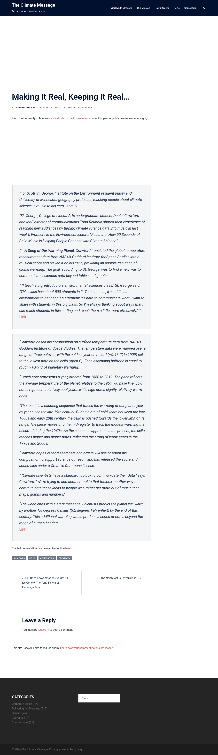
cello (32, 558)
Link (22, 317)
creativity (64, 558)
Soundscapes (20, 722)
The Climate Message (33, 5)
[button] (204, 8)
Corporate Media (22, 704)
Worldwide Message (121, 8)
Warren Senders (25, 107)
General (16, 713)
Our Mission (143, 8)
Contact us (190, 8)
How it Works (162, 8)
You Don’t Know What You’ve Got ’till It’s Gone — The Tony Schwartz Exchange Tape (45, 582)
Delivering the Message (77, 107)
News (177, 8)
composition (47, 558)
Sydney (78, 749)
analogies (19, 558)
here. (68, 548)
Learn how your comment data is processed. (87, 648)
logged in (43, 629)
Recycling (18, 717)
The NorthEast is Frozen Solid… (119, 578)
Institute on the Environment (71, 118)
